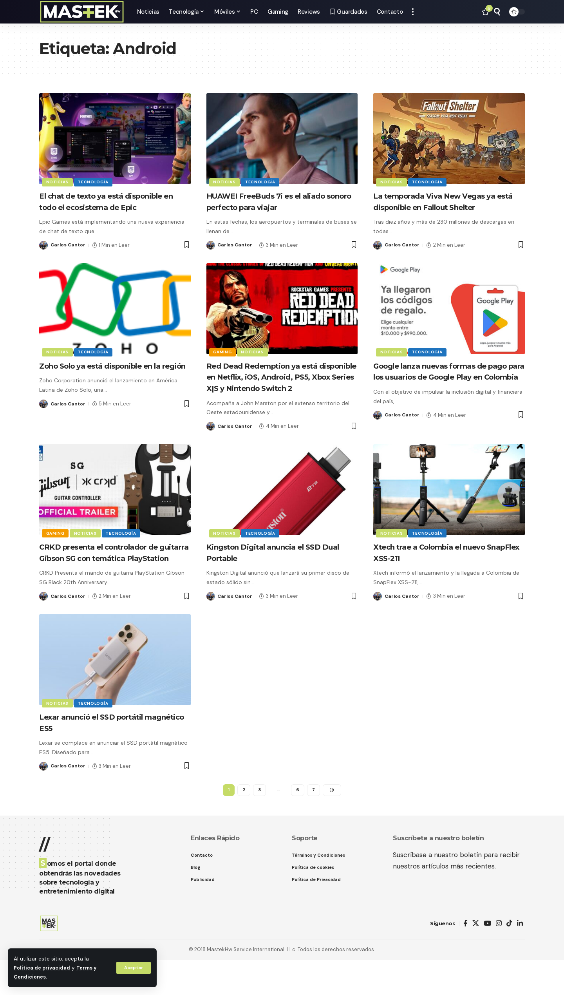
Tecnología (95, 181)
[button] (133, 967)
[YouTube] (487, 958)
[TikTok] (509, 958)
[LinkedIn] (520, 958)
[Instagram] (499, 958)
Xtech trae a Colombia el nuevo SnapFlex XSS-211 (442, 575)
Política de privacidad (43, 967)
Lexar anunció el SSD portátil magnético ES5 (103, 756)
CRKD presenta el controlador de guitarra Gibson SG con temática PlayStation (112, 580)
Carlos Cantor (69, 256)
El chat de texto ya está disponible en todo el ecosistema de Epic (112, 206)
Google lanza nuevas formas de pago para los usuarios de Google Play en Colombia (447, 387)
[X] (475, 958)
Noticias (58, 181)
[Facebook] (465, 958)
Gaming (223, 362)
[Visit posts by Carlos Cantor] (43, 256)
